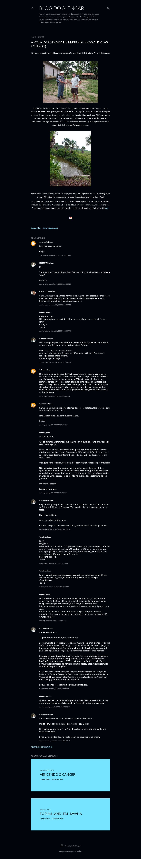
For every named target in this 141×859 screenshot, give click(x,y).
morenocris (43, 242)
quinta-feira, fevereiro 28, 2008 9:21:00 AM (55, 305)
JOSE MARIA (44, 263)
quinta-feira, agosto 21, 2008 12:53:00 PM (54, 707)
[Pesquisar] (108, 7)
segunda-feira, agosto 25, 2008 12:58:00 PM (55, 741)
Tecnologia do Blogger (70, 846)
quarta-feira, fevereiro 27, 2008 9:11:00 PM (55, 284)
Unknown (42, 370)
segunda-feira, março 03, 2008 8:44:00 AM (54, 529)
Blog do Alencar (61, 8)
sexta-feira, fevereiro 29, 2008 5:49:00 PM (54, 396)
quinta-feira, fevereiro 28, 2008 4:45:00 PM (55, 331)
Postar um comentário (41, 747)
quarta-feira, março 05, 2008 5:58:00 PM (54, 587)
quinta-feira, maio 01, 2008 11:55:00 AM (54, 689)
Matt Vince (78, 851)
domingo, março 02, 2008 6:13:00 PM (53, 493)
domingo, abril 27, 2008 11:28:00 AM (52, 621)
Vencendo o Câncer (57, 774)
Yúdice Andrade (45, 292)
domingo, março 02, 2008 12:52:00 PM (53, 425)
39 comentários (57, 779)
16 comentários (57, 818)
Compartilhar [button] (36, 228)
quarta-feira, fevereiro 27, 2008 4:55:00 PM (55, 255)
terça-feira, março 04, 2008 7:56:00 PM (53, 563)
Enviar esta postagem (50, 228)
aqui (107, 208)
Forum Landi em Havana (61, 814)
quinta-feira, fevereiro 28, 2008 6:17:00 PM (55, 362)
